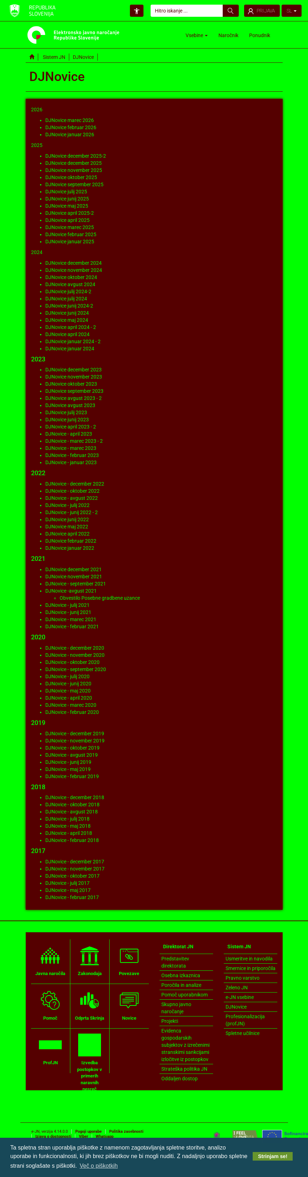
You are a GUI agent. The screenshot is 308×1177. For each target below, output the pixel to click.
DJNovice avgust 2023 (70, 405)
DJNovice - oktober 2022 (72, 491)
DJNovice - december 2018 (74, 797)
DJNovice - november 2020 (75, 655)
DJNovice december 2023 (73, 369)
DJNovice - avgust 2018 (71, 812)
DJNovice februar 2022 (70, 541)
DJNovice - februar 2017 (72, 897)
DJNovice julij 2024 (66, 298)
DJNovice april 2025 (67, 220)
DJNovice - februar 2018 (72, 840)
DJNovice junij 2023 (67, 419)
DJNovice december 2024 (73, 263)
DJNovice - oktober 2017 (72, 876)
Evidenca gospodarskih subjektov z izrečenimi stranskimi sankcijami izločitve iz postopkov (185, 1045)
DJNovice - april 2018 (68, 833)
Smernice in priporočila (251, 968)
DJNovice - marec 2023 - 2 (74, 441)
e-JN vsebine (240, 997)
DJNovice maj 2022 (66, 526)
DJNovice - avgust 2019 (71, 755)
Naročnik (228, 35)
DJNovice (236, 1007)
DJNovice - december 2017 (74, 861)
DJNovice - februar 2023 (72, 455)
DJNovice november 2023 (73, 377)
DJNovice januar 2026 (69, 134)
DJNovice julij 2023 (66, 412)
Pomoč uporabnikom (184, 995)
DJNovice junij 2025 (67, 199)
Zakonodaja (90, 960)
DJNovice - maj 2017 (68, 890)
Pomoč (50, 1005)
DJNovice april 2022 (67, 534)
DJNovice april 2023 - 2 (70, 427)
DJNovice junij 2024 (67, 313)
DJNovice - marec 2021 (70, 619)
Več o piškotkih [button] (99, 1166)
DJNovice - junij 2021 (68, 612)
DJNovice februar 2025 (70, 234)
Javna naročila (50, 960)
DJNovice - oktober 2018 (72, 804)
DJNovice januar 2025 (69, 241)
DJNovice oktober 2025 (71, 177)
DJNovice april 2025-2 (69, 213)
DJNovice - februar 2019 (72, 776)
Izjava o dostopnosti (53, 1136)
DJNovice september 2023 (74, 391)
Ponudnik (259, 35)
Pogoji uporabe (88, 1131)
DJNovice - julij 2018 (67, 819)
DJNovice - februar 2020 (72, 712)
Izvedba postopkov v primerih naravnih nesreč (89, 1062)
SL (292, 11)
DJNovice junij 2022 (67, 519)
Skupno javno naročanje (176, 1007)
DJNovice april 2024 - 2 (70, 327)
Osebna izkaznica (180, 975)
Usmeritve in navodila (249, 959)
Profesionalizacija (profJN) (245, 1020)
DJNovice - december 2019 (74, 733)
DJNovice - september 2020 (75, 669)
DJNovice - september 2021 (75, 584)
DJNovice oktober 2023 (71, 384)
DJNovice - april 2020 (68, 698)
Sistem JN (54, 57)
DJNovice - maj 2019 (68, 769)
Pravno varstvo (242, 978)
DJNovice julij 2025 (66, 191)
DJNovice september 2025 (74, 184)
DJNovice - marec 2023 (70, 448)
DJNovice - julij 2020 (67, 676)
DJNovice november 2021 (73, 576)
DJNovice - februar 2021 (72, 626)
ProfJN (50, 1049)
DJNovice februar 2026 (70, 127)
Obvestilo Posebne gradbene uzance (100, 598)
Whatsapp (104, 1136)
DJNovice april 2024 (67, 334)
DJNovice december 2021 (73, 569)
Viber (83, 1136)
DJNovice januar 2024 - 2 (73, 341)
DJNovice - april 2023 (68, 434)
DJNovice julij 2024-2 (68, 291)
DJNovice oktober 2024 (71, 277)
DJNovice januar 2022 (69, 548)
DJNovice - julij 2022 (67, 505)
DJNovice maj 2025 (66, 206)
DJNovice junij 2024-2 (69, 306)
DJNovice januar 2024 (69, 348)
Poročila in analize (181, 985)
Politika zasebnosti (126, 1131)
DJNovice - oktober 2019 (72, 748)
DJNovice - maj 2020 (68, 691)
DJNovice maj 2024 (66, 320)
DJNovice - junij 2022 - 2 (71, 512)
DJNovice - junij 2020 (68, 683)
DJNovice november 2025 (73, 170)
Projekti (169, 1021)
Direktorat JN (178, 946)
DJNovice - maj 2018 (68, 826)
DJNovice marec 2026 (69, 120)
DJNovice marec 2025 (69, 227)
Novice (129, 1005)
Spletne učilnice (242, 1033)
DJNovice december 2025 (73, 163)
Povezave (129, 960)
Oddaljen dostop (179, 1078)
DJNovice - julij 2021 (67, 605)
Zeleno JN (237, 987)
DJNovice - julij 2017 (67, 883)
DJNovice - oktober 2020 (72, 662)
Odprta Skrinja (89, 1005)
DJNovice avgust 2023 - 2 (73, 398)
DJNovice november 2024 (73, 270)
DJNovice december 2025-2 (75, 156)
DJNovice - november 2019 (75, 741)
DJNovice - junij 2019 (68, 762)
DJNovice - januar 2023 (71, 462)
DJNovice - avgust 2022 (71, 498)
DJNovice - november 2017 (75, 869)
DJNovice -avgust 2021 (71, 591)
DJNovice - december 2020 (74, 648)
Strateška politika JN (184, 1069)
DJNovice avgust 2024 (70, 284)
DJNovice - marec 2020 (70, 705)
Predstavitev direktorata (175, 962)
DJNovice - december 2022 (74, 484)
